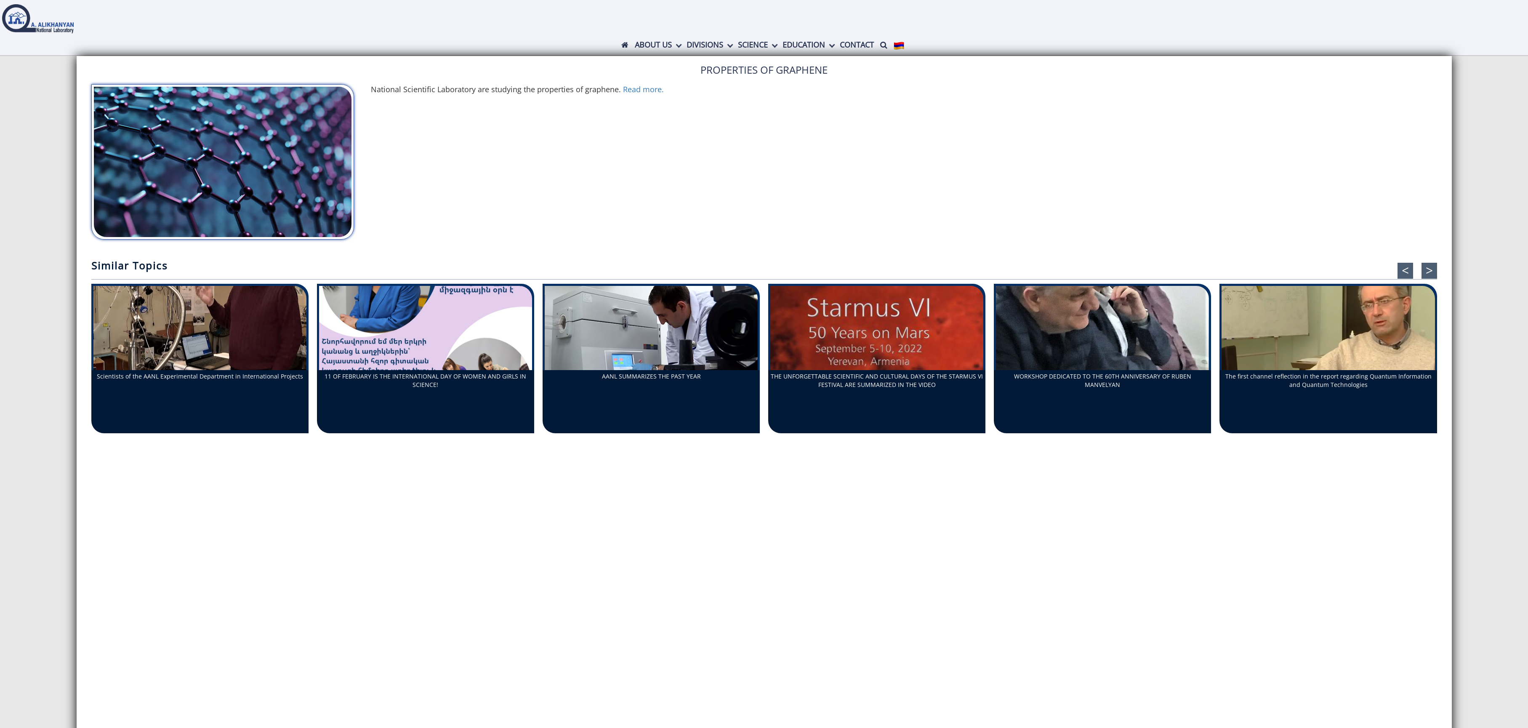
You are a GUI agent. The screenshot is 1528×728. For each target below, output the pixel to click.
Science (753, 44)
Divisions (705, 44)
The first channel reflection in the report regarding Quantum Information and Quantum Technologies (1328, 380)
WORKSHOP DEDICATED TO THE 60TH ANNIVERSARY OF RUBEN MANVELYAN (1102, 380)
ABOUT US (653, 44)
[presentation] (1405, 271)
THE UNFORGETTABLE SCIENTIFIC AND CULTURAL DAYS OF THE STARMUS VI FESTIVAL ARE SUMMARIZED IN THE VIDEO (877, 380)
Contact (857, 44)
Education (804, 44)
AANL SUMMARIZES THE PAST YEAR (651, 376)
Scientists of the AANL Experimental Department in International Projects (200, 376)
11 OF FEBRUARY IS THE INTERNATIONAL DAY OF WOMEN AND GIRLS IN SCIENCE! (425, 380)
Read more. (644, 89)
